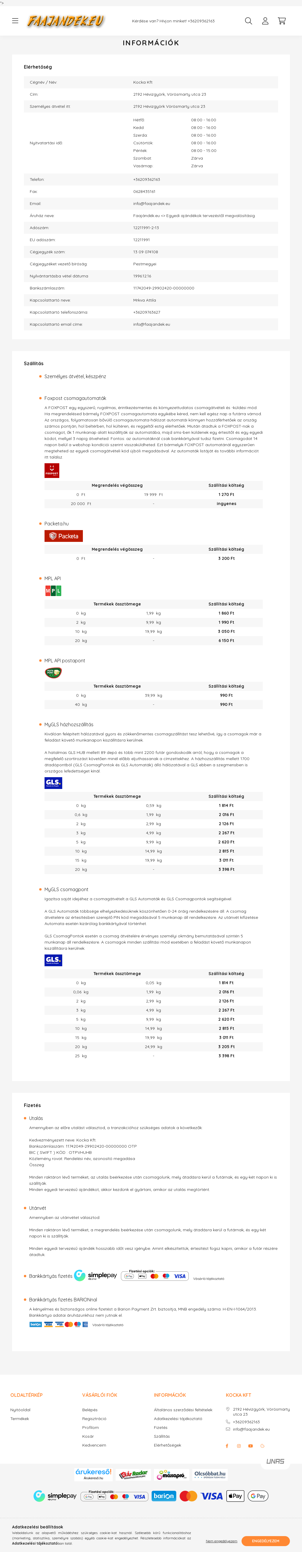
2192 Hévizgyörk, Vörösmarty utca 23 (261, 1418)
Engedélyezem (265, 1541)
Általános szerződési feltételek (183, 1415)
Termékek (19, 1424)
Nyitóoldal (20, 1415)
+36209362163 (201, 21)
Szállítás (162, 1442)
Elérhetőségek (167, 1451)
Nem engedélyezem (221, 1541)
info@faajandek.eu (151, 209)
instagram (239, 1452)
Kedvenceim (94, 1451)
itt (46, 463)
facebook (227, 1452)
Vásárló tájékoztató (208, 1284)
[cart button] (282, 21)
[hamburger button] (15, 21)
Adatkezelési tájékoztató (178, 1424)
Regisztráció (94, 1424)
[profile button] (265, 21)
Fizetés (161, 1433)
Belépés (90, 1415)
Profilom (90, 1433)
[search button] (249, 21)
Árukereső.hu (93, 1484)
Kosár (88, 1442)
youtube (251, 1452)
